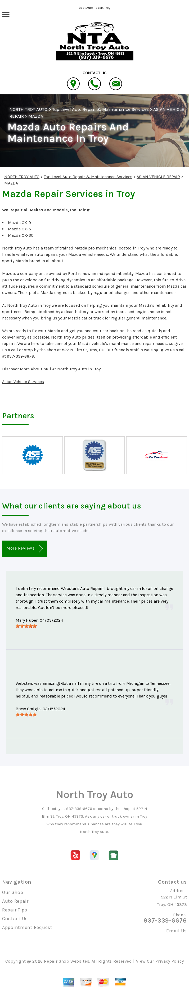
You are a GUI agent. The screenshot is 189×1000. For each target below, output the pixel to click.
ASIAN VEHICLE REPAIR (158, 176)
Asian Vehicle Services (23, 381)
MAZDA (35, 116)
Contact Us (15, 919)
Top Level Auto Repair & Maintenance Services (100, 109)
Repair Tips (14, 910)
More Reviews (24, 548)
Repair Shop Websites (66, 961)
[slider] (26, 626)
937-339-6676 (20, 356)
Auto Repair (15, 901)
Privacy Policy (169, 961)
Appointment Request (27, 927)
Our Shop (12, 892)
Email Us (176, 930)
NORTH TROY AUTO (29, 109)
